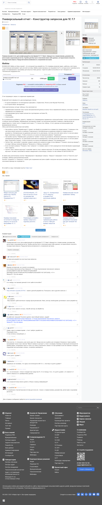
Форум (82, 422)
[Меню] (3, 2)
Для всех (85, 104)
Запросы (85, 100)
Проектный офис (61, 467)
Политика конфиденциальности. (35, 488)
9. (7, 296)
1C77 (84, 123)
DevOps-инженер (60, 423)
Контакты (80, 445)
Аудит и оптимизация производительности (12, 473)
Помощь (80, 440)
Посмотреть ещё (40, 230)
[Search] (88, 407)
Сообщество (9, 455)
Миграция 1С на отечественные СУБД (12, 478)
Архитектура (34, 430)
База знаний (10, 432)
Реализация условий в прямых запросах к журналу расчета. (30, 219)
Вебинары (33, 455)
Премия (7, 428)
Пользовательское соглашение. (13, 488)
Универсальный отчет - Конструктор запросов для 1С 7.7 (38, 19)
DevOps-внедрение (11, 467)
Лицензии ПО (34, 464)
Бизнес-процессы (36, 418)
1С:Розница (58, 445)
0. (7, 240)
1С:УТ (56, 442)
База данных (9, 448)
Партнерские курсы (61, 426)
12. (7, 369)
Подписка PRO (10, 435)
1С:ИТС (32, 442)
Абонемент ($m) (87, 150)
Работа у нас (81, 442)
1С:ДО (57, 450)
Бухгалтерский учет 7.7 (89, 117)
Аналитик (58, 418)
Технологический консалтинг (14, 470)
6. (7, 328)
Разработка (9, 445)
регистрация (29, 399)
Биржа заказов (85, 419)
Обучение (58, 413)
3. (7, 280)
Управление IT (34, 428)
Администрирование (12, 450)
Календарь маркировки (62, 460)
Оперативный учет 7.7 (89, 115)
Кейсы (32, 449)
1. (7, 257)
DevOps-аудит (10, 464)
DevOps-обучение (11, 462)
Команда (33, 425)
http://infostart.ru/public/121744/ (16, 290)
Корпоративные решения (40, 459)
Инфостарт (28, 168)
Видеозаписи (84, 416)
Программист (59, 415)
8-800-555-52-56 (83, 463)
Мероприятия (84, 413)
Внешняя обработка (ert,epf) (90, 109)
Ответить (13, 253)
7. (7, 339)
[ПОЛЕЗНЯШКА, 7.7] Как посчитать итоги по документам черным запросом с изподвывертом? (30, 196)
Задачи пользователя (12, 442)
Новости (8, 415)
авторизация (38, 399)
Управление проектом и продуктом (38, 421)
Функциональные (10, 437)
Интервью (8, 423)
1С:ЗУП (57, 448)
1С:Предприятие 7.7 (88, 114)
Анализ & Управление (38, 413)
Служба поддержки (86, 450)
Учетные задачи (10, 440)
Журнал (8, 413)
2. (7, 265)
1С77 (56, 458)
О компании (81, 430)
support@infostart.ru (84, 465)
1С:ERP (57, 435)
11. (7, 361)
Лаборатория (10, 460)
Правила (80, 437)
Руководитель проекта (62, 420)
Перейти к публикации (13, 249)
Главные (8, 418)
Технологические (35, 471)
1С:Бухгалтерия (60, 432)
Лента (7, 420)
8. (7, 353)
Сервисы (33, 444)
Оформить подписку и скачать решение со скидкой (41, 90)
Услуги (32, 447)
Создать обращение (86, 469)
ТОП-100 (8, 426)
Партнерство (34, 452)
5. (7, 314)
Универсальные (60, 453)
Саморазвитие (35, 433)
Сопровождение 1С (37, 437)
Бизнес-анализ (35, 415)
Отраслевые (34, 466)
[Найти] (97, 407)
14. (7, 387)
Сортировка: (40, 236)
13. (7, 379)
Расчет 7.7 (85, 118)
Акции (32, 439)
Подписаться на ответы (9, 236)
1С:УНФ (57, 440)
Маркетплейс (60, 430)
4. (7, 288)
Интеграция (9, 453)
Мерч (81, 425)
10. (8, 306)
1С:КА (56, 437)
